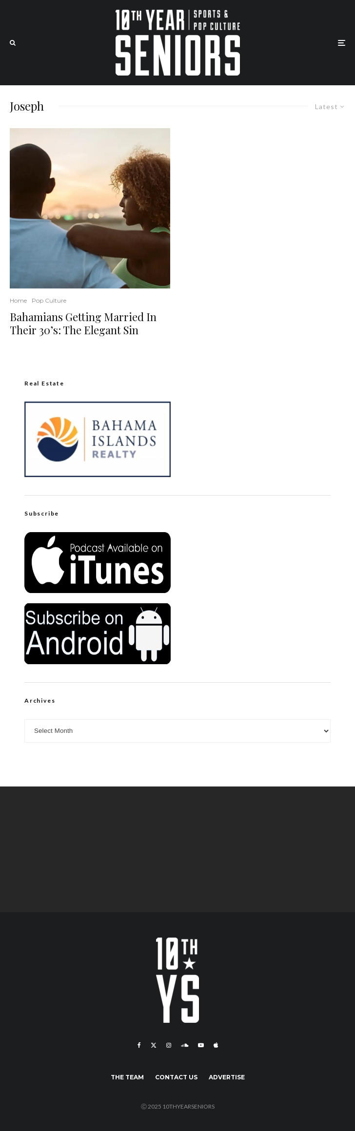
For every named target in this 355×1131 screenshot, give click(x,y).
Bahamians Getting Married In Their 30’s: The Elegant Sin (83, 323)
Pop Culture (49, 300)
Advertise (227, 1077)
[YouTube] (201, 1045)
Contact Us (176, 1077)
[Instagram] (168, 1045)
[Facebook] (139, 1045)
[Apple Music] (216, 1045)
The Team (127, 1077)
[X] (153, 1045)
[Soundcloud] (184, 1045)
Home (18, 300)
